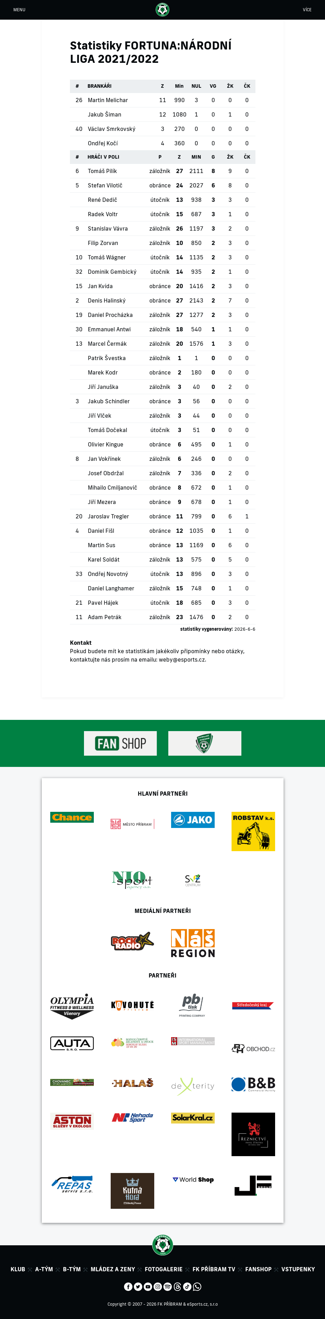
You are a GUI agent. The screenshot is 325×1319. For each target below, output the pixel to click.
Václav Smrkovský (112, 128)
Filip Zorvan (103, 242)
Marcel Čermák (107, 343)
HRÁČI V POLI (103, 157)
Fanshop (258, 1269)
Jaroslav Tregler (108, 516)
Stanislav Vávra (108, 228)
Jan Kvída (100, 286)
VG (213, 86)
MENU (19, 9)
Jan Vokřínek (104, 458)
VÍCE (307, 9)
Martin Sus (101, 545)
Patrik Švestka (107, 358)
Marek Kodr (103, 372)
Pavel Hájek (103, 602)
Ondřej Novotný (108, 573)
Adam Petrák (105, 617)
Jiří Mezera (102, 501)
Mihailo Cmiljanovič (112, 487)
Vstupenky (298, 1269)
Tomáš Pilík (102, 170)
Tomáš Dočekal (107, 429)
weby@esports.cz (182, 659)
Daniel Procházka (110, 314)
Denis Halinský (107, 300)
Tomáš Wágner (107, 257)
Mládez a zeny (113, 1269)
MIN (196, 157)
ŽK (230, 86)
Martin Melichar (108, 100)
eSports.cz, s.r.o (202, 1304)
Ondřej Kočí (103, 143)
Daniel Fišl (101, 530)
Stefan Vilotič (105, 185)
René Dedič (102, 199)
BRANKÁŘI (99, 86)
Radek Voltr (103, 214)
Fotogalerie (164, 1269)
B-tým (72, 1269)
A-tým (44, 1269)
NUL (196, 86)
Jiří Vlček (99, 415)
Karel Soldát (103, 559)
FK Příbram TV (214, 1269)
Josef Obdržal (106, 473)
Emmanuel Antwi (109, 329)
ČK (247, 86)
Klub (18, 1269)
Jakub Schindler (109, 401)
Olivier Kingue (105, 444)
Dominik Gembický (112, 271)
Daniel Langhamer (111, 588)
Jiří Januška (103, 386)
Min (179, 86)
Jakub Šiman (104, 114)
